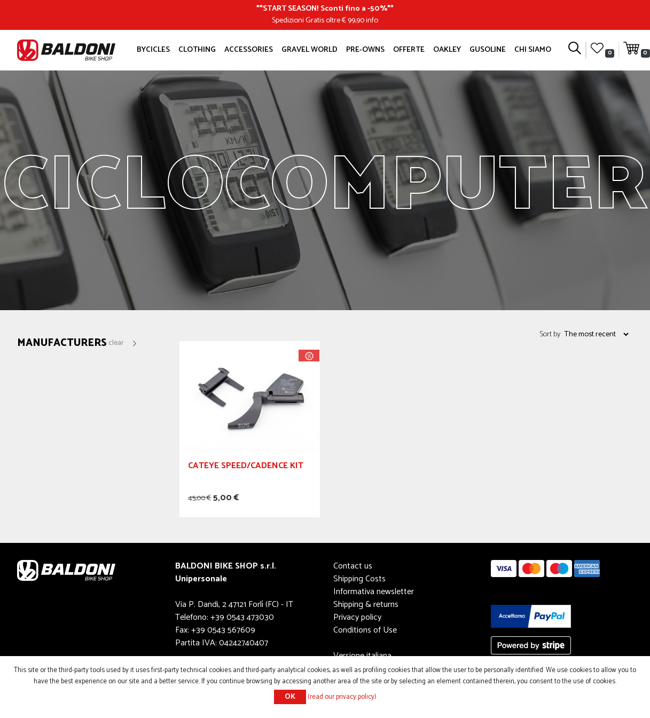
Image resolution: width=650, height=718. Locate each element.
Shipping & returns (365, 604)
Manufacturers (62, 343)
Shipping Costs (359, 579)
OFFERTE (409, 49)
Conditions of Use (365, 630)
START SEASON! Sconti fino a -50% (325, 8)
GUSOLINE (487, 49)
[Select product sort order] (596, 334)
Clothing (197, 49)
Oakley (447, 49)
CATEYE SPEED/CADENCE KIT (245, 467)
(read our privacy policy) (342, 697)
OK (290, 697)
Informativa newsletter (373, 592)
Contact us (352, 566)
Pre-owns (365, 49)
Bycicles (153, 49)
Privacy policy (357, 617)
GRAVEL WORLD (309, 49)
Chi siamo (532, 49)
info (372, 20)
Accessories (248, 49)
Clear (116, 343)
